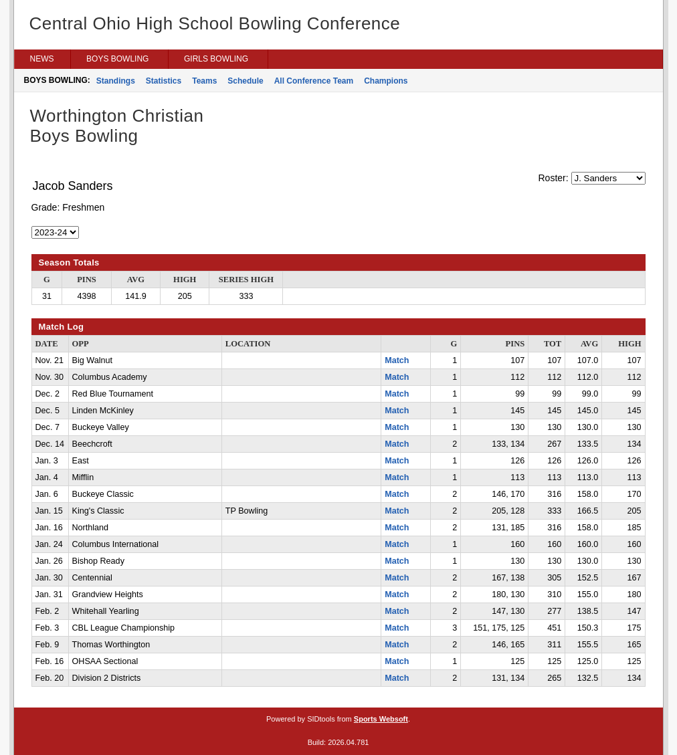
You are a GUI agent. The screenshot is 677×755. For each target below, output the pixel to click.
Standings (115, 81)
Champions (385, 81)
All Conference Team (313, 81)
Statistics (163, 81)
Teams (204, 81)
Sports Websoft (381, 719)
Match (397, 360)
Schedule (245, 81)
